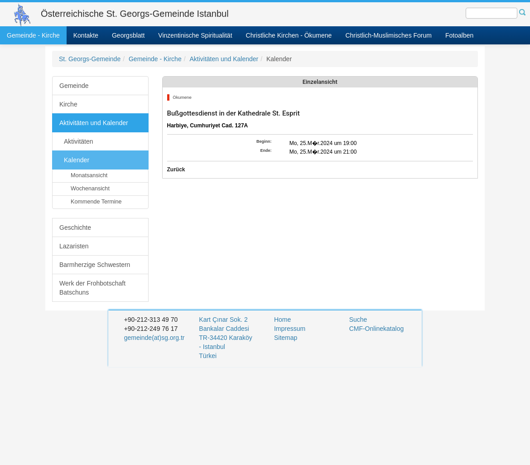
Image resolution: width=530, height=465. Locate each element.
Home (282, 319)
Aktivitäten (78, 141)
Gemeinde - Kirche (33, 35)
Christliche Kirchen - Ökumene (289, 35)
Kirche (68, 104)
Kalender (76, 160)
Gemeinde (74, 85)
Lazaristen (74, 246)
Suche (358, 319)
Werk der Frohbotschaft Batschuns (92, 288)
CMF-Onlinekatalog (376, 328)
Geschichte (75, 227)
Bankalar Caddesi (224, 328)
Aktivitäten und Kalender (223, 59)
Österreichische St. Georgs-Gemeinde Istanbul (135, 14)
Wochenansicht (90, 188)
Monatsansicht (89, 175)
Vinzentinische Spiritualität (195, 35)
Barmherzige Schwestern (94, 264)
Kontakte (85, 35)
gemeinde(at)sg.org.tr (154, 337)
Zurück (176, 169)
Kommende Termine (96, 202)
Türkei (208, 355)
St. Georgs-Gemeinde (89, 59)
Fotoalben (459, 35)
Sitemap (285, 337)
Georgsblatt (128, 35)
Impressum (289, 328)
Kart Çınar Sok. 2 (223, 319)
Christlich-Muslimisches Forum (388, 35)
